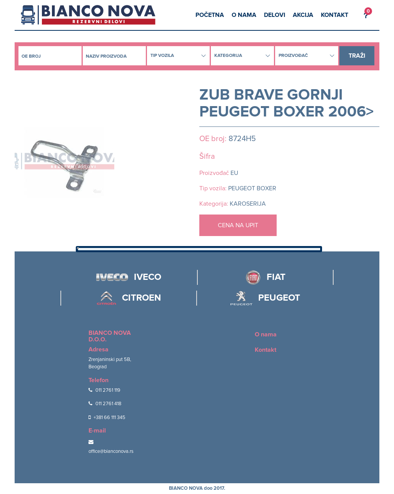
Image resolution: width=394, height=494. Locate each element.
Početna (209, 15)
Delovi (274, 15)
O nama (244, 15)
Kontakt (334, 15)
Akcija (303, 15)
